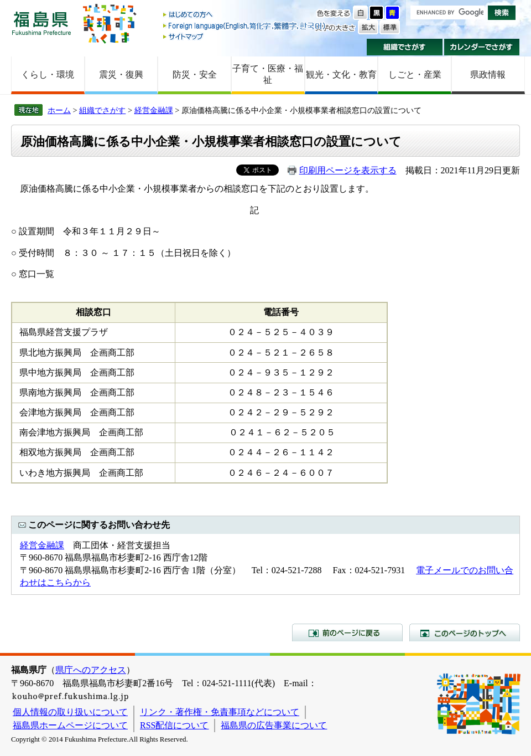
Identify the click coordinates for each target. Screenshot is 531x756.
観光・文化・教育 (341, 74)
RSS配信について (174, 725)
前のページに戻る (347, 632)
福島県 (41, 23)
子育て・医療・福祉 (267, 74)
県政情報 (488, 74)
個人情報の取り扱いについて (70, 712)
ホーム (59, 110)
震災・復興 (121, 74)
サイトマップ (245, 36)
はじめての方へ (245, 15)
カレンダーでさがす (482, 47)
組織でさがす (404, 47)
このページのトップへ (464, 632)
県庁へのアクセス (90, 670)
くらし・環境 (47, 74)
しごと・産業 (414, 74)
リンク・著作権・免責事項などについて (219, 712)
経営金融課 (153, 110)
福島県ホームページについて (70, 725)
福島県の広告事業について (274, 725)
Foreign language (245, 25)
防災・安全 (195, 74)
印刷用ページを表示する (348, 170)
